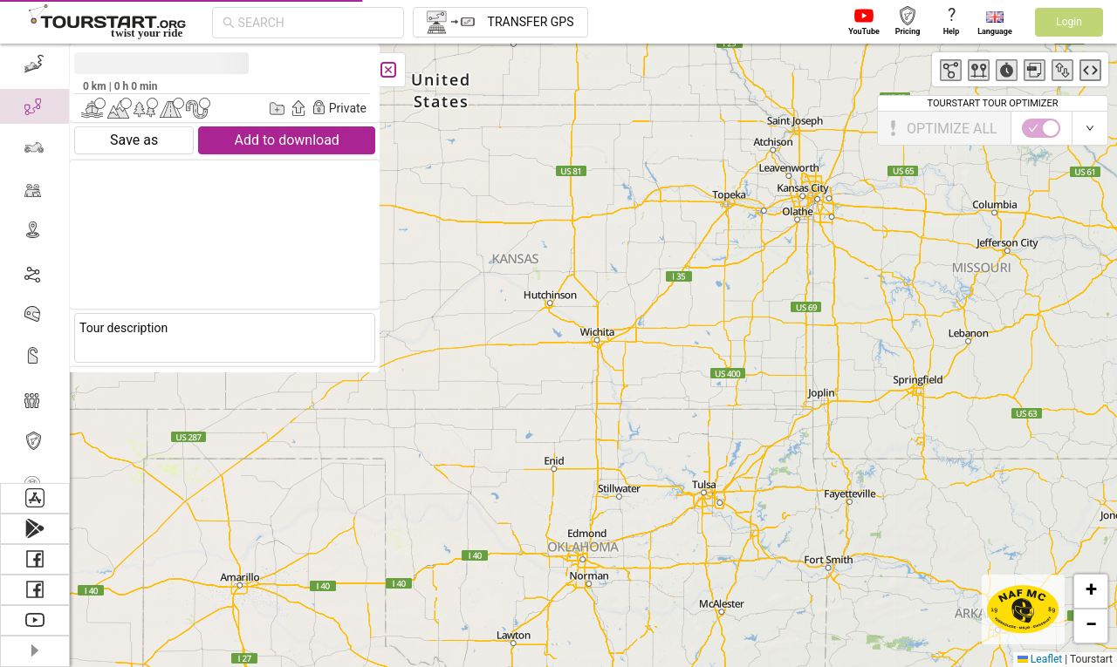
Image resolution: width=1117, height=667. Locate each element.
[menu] (35, 263)
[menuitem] (34, 64)
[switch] (1041, 128)
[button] (1090, 591)
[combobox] (316, 22)
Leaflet (1040, 659)
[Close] (388, 70)
